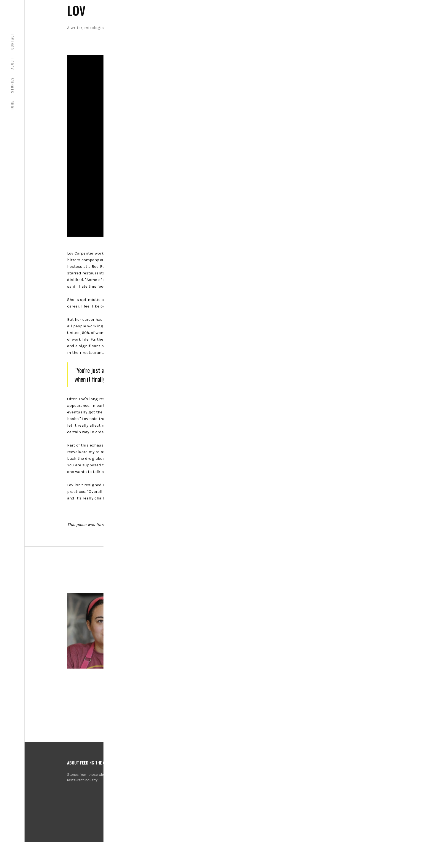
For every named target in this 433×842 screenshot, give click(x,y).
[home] (12, 12)
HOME (12, 105)
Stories (12, 85)
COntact (12, 41)
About (12, 63)
